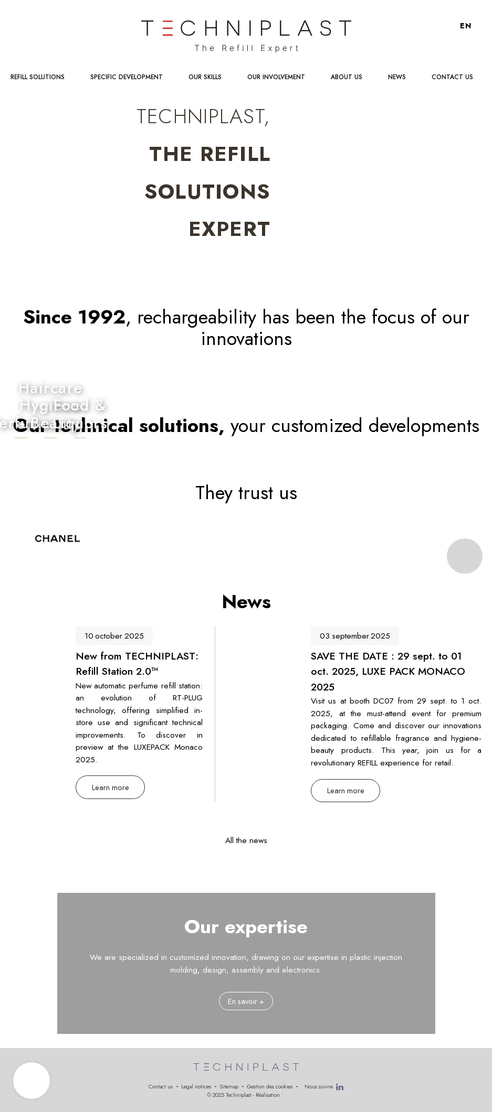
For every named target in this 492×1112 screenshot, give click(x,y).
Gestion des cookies (269, 1087)
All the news (246, 840)
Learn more (110, 787)
